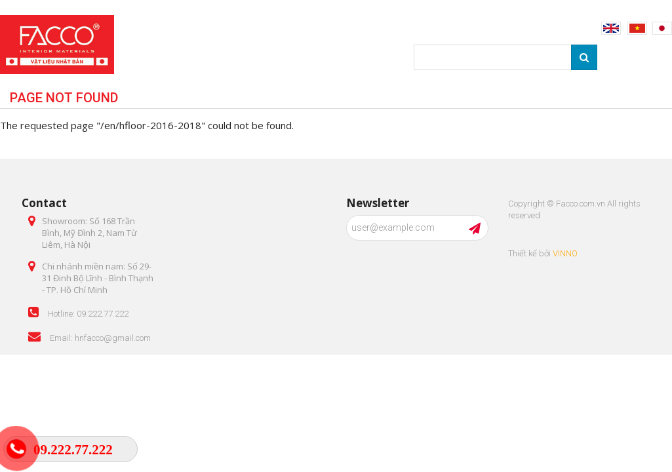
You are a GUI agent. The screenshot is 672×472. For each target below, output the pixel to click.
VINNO (565, 253)
